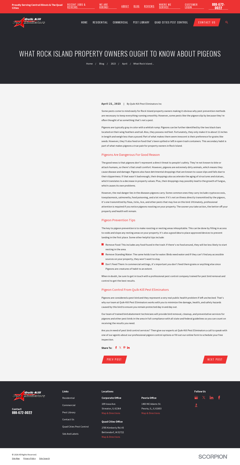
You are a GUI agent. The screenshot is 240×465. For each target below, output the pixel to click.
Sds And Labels (70, 433)
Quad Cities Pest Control (75, 426)
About (125, 6)
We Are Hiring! (104, 5)
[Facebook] (219, 397)
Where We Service (165, 5)
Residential (68, 398)
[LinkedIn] (211, 397)
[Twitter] (204, 397)
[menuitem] (16, 458)
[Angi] (204, 405)
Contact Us (68, 419)
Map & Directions (111, 413)
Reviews (149, 6)
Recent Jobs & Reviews (76, 5)
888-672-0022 (218, 6)
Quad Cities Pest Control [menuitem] (171, 22)
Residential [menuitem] (100, 22)
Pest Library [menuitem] (141, 22)
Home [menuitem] (84, 22)
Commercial (68, 405)
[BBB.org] (196, 405)
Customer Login (191, 5)
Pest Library (68, 412)
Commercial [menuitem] (120, 22)
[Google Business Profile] (196, 397)
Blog (137, 6)
